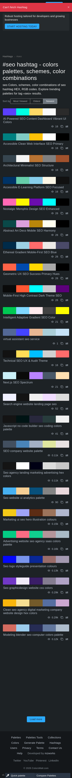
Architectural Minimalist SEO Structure (28, 165)
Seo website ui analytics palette (24, 497)
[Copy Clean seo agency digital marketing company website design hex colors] (62, 617)
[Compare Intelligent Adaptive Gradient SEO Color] (67, 321)
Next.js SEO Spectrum (18, 382)
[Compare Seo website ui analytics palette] (67, 502)
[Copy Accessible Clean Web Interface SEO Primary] (62, 148)
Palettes (16, 737)
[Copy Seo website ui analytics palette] (62, 502)
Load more (36, 719)
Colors (15, 742)
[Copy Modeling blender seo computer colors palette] (62, 639)
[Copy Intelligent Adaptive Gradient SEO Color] (62, 321)
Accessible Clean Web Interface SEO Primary (33, 143)
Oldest (36, 101)
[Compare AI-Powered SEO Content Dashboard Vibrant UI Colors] (67, 126)
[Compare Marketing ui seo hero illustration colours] (67, 524)
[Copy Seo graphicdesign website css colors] (62, 592)
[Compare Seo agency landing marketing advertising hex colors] (67, 480)
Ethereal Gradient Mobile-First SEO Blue (30, 252)
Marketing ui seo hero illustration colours (30, 519)
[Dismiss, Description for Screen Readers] (68, 7)
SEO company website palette (23, 450)
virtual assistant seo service (21, 339)
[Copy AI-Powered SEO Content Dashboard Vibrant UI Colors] (62, 126)
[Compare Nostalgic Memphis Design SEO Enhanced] (67, 213)
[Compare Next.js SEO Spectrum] (67, 386)
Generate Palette (34, 742)
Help (19, 753)
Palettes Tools (34, 737)
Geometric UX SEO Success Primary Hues (31, 273)
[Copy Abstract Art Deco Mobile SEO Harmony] (62, 235)
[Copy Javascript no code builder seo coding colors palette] (62, 433)
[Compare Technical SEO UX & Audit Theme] (67, 365)
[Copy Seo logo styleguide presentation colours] (62, 570)
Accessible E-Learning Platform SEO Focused (33, 187)
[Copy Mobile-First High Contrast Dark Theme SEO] (62, 300)
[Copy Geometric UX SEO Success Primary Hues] (62, 278)
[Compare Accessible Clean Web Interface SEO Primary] (67, 148)
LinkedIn (54, 760)
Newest (50, 101)
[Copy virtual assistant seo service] (62, 343)
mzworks (50, 753)
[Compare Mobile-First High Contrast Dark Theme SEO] (67, 300)
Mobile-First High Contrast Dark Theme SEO (32, 295)
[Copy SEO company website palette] (62, 455)
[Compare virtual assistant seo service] (67, 343)
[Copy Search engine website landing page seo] (62, 408)
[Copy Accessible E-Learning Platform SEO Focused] (62, 191)
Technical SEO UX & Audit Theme (25, 360)
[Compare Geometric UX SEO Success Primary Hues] (67, 278)
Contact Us (55, 748)
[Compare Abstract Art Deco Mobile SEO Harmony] (67, 235)
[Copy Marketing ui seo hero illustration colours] (62, 524)
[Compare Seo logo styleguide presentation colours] (67, 570)
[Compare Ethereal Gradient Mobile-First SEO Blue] (67, 256)
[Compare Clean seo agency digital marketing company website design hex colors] (67, 617)
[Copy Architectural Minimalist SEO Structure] (62, 170)
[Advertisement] (36, 678)
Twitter (17, 760)
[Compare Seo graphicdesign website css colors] (67, 592)
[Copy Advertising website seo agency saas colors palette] (62, 549)
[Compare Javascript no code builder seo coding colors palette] (67, 433)
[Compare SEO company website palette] (67, 455)
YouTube (28, 760)
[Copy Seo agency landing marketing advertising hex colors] (62, 480)
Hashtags (55, 742)
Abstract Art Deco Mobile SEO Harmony (29, 230)
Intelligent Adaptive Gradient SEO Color (29, 317)
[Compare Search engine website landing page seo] (67, 408)
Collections (54, 737)
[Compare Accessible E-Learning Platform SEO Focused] (67, 191)
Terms (40, 748)
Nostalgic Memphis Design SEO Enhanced (31, 208)
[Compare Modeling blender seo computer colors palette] (67, 639)
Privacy (26, 748)
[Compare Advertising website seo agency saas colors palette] (67, 549)
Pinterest (41, 760)
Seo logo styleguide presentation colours (30, 566)
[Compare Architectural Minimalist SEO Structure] (67, 170)
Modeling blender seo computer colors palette (33, 634)
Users (13, 748)
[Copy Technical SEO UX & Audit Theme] (62, 365)
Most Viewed (20, 101)
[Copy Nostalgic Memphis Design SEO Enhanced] (62, 213)
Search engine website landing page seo (30, 404)
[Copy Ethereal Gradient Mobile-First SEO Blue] (62, 256)
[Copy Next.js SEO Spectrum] (62, 386)
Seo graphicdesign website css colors (28, 587)
